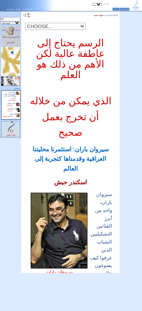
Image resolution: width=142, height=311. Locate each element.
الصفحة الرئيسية (27, 9)
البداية (115, 15)
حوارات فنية (98, 15)
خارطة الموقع (10, 9)
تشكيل (108, 15)
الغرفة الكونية (124, 9)
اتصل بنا (18, 9)
